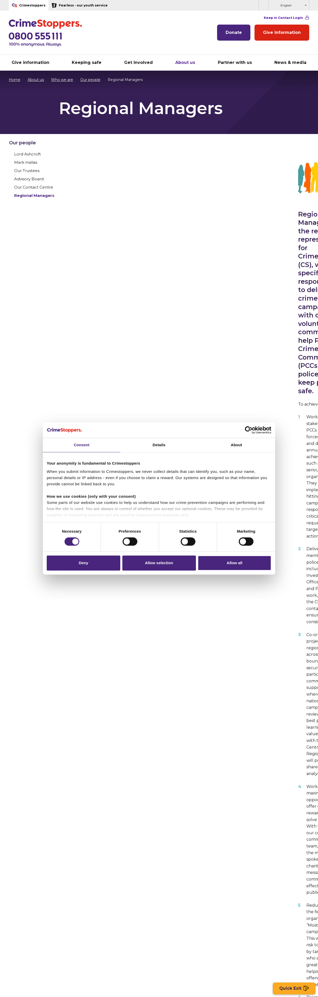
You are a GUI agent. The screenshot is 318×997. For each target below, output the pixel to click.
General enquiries (156, 955)
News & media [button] (290, 62)
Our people (87, 79)
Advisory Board (248, 193)
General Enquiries (101, 932)
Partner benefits (177, 918)
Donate (234, 32)
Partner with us (176, 904)
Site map (15, 955)
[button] (263, 5)
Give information (282, 32)
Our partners (173, 911)
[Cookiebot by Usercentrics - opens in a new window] (248, 430)
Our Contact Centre (253, 201)
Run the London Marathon (33, 911)
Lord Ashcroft (247, 168)
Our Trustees (246, 185)
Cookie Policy (71, 955)
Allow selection (159, 563)
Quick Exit (294, 988)
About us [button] (185, 62)
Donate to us (21, 904)
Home (14, 79)
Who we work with (102, 918)
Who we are (59, 79)
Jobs (131, 955)
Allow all (234, 563)
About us (33, 79)
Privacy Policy (41, 955)
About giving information (108, 911)
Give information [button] (30, 62)
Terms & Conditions (104, 955)
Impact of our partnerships (186, 925)
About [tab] (236, 445)
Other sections (276, 790)
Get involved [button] (138, 62)
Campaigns (19, 932)
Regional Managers (253, 210)
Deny (83, 563)
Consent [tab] (82, 445)
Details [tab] (159, 445)
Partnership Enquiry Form (185, 932)
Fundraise (17, 925)
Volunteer (239, 842)
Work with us (97, 925)
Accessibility (187, 955)
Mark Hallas (245, 177)
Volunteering (20, 918)
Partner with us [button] (235, 62)
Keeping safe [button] (86, 62)
